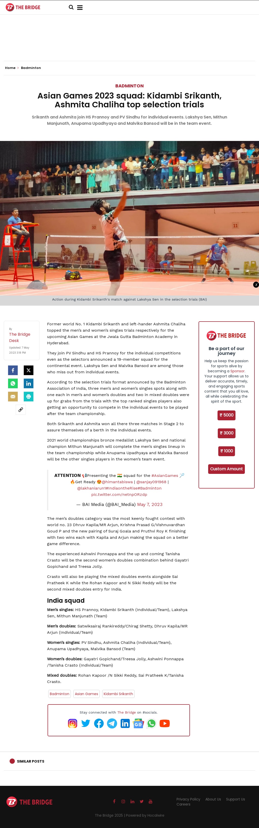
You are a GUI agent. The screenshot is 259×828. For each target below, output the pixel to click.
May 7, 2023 (150, 504)
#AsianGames (165, 475)
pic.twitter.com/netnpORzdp (119, 494)
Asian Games (86, 693)
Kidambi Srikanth (118, 693)
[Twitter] (29, 370)
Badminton (129, 86)
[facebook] (13, 370)
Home (12, 68)
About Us (213, 799)
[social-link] (21, 410)
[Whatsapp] (13, 383)
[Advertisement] (129, 45)
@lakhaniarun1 (91, 488)
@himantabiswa (117, 481)
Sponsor (237, 371)
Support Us (235, 799)
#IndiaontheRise (122, 488)
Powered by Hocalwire (145, 815)
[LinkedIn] (29, 383)
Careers (183, 804)
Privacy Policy (188, 799)
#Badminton (150, 488)
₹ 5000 (226, 415)
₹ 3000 (226, 433)
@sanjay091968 (151, 481)
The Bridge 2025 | (110, 815)
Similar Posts (30, 761)
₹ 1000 (226, 451)
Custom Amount (226, 469)
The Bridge (126, 712)
